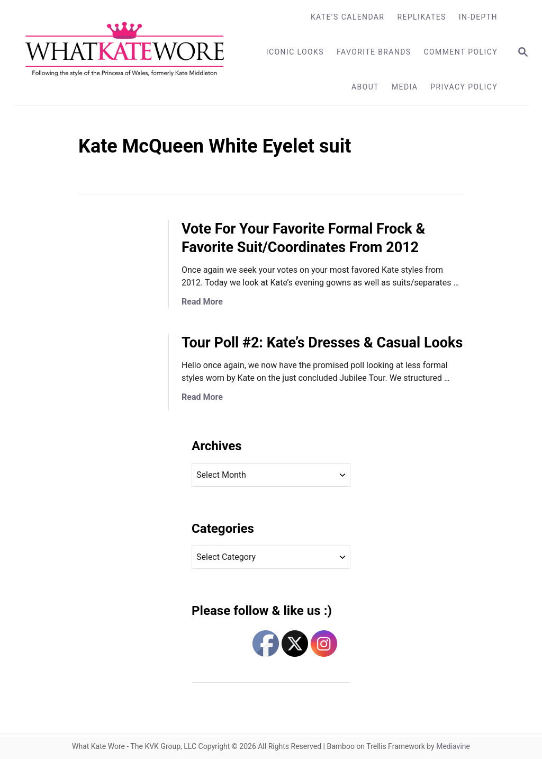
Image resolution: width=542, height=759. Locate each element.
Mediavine (453, 746)
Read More (202, 302)
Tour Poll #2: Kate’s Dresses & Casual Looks (322, 342)
